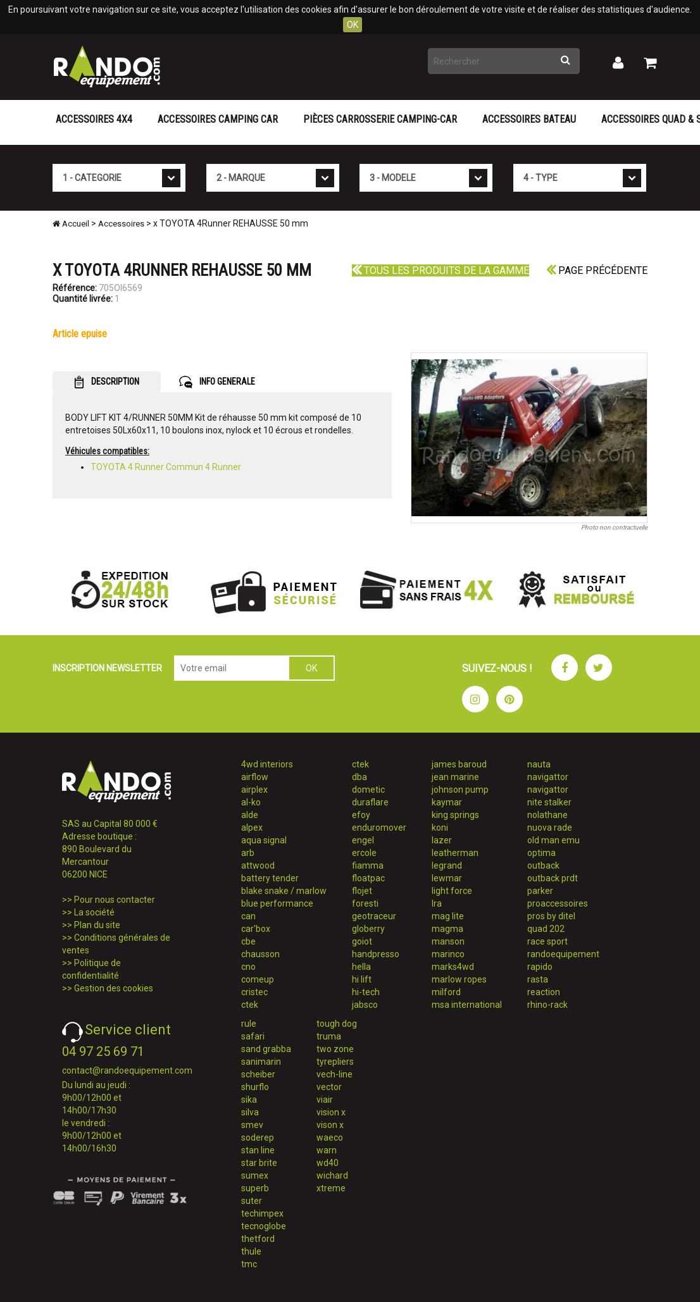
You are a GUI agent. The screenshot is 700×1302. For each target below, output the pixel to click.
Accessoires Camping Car (218, 119)
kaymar (447, 802)
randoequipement (563, 954)
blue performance (277, 903)
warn (326, 1150)
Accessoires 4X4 (94, 119)
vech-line (334, 1074)
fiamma (368, 865)
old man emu (553, 840)
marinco (448, 954)
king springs (455, 815)
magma (447, 929)
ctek (249, 1005)
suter (251, 1201)
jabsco (365, 1005)
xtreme (331, 1188)
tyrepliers (335, 1062)
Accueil (71, 223)
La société (94, 912)
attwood (258, 865)
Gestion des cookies (113, 988)
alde (249, 815)
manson (448, 941)
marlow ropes (459, 979)
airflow (254, 777)
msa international (467, 1005)
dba (359, 777)
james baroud (459, 764)
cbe (248, 941)
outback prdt (552, 878)
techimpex (262, 1213)
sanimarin (261, 1062)
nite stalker (549, 802)
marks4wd (453, 967)
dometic (368, 789)
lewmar (447, 878)
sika (249, 1099)
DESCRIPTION (106, 382)
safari (253, 1036)
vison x (330, 1125)
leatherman (455, 853)
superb (255, 1188)
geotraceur (374, 916)
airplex (254, 789)
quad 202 (546, 929)
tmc (249, 1264)
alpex (252, 827)
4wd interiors (267, 764)
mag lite (448, 916)
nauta (539, 764)
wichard (332, 1175)
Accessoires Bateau (529, 119)
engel (363, 840)
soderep (257, 1137)
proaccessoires (557, 903)
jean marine (455, 777)
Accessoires (121, 223)
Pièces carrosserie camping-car (380, 119)
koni (440, 827)
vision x (331, 1112)
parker (540, 891)
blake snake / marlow (284, 891)
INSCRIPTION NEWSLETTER (107, 668)
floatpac (368, 878)
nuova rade (549, 827)
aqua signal (264, 840)
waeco (329, 1137)
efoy (361, 815)
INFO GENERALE (217, 382)
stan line (258, 1150)
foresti (365, 903)
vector (329, 1087)
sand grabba (266, 1049)
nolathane (547, 815)
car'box (255, 929)
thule (251, 1251)
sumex (254, 1175)
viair (324, 1099)
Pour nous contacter (114, 900)
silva (250, 1112)
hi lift (362, 979)
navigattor (547, 777)
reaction (543, 992)
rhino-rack (547, 1005)
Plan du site (97, 925)
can (248, 916)
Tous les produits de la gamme (440, 270)
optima (541, 853)
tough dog (336, 1024)
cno (248, 967)
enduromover (379, 827)
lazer (442, 840)
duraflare (370, 802)
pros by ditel (551, 916)
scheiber (258, 1074)
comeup (257, 979)
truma (328, 1036)
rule (248, 1024)
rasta (537, 979)
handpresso (375, 954)
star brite (259, 1163)
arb (247, 853)
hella (361, 967)
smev (252, 1125)
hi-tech (366, 992)
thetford (258, 1239)
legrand (447, 865)
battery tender (270, 878)
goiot (362, 941)
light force (452, 891)
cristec (254, 992)
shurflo (255, 1087)
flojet (362, 891)
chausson (260, 954)
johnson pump (460, 789)
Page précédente (596, 270)
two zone (335, 1049)
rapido (540, 967)
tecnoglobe (263, 1226)
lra (437, 903)
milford (446, 992)
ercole (364, 853)
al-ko (251, 802)
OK (352, 25)
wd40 (327, 1163)
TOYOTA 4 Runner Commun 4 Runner (166, 467)
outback (543, 865)
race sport (547, 941)
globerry (368, 929)
